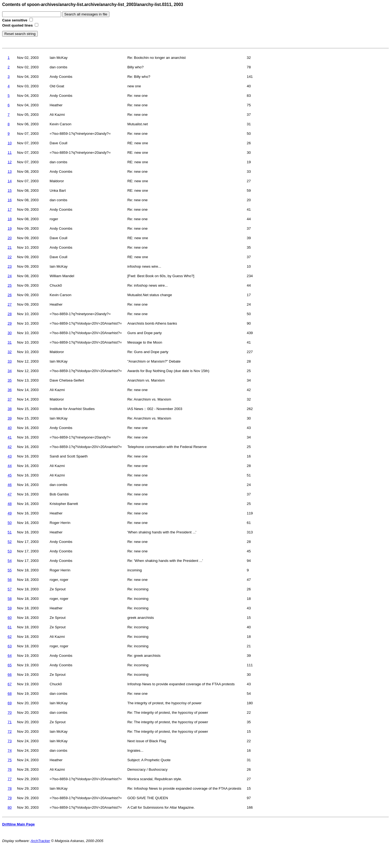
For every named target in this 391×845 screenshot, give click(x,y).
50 (10, 523)
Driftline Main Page (18, 824)
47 (10, 494)
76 (10, 769)
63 (10, 646)
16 (10, 200)
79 (10, 798)
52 (10, 542)
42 (10, 447)
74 (10, 750)
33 (10, 361)
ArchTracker (40, 841)
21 (10, 247)
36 (10, 390)
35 (10, 380)
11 (10, 153)
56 (10, 580)
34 (10, 371)
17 (10, 209)
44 (10, 466)
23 (10, 266)
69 (10, 703)
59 (10, 608)
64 (10, 656)
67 (10, 684)
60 (10, 618)
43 (10, 456)
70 (10, 712)
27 (10, 304)
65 (10, 665)
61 (10, 627)
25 (10, 285)
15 (10, 190)
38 (10, 409)
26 (10, 295)
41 (10, 437)
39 (10, 418)
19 (10, 228)
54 (10, 561)
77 (10, 779)
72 (10, 731)
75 (10, 760)
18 (10, 219)
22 (10, 257)
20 (10, 238)
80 (10, 807)
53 (10, 551)
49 (10, 513)
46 (10, 485)
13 (10, 171)
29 (10, 323)
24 (10, 276)
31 (10, 342)
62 (10, 637)
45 (10, 475)
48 (10, 504)
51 (10, 532)
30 (10, 333)
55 (10, 570)
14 (10, 181)
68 (10, 694)
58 (10, 599)
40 (10, 428)
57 (10, 589)
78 (10, 788)
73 (10, 741)
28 (10, 314)
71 (10, 722)
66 (10, 675)
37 (10, 399)
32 (10, 352)
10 (10, 143)
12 (10, 162)
